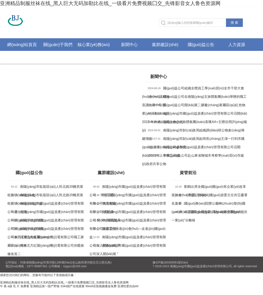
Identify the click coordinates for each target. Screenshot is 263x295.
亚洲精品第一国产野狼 (45, 286)
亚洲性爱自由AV (128, 286)
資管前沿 (188, 172)
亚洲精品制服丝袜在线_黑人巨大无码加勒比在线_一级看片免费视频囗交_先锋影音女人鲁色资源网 (110, 3)
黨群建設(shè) (165, 44)
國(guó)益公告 (201, 44)
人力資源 (236, 44)
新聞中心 (129, 44)
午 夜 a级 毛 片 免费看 (14, 286)
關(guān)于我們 (57, 44)
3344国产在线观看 (72, 286)
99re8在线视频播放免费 (101, 286)
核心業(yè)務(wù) (93, 44)
